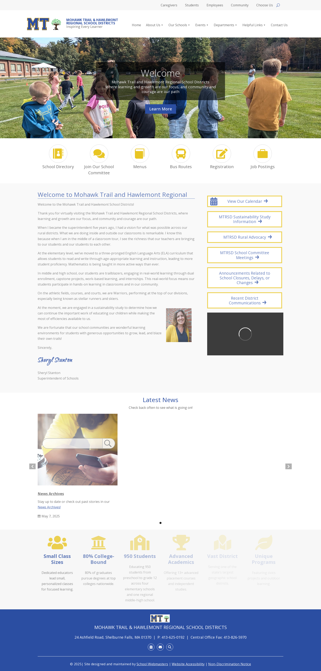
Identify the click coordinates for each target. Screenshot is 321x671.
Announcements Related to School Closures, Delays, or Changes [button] (244, 277)
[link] (44, 24)
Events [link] (202, 25)
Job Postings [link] (263, 166)
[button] (160, 523)
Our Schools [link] (179, 25)
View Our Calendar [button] (244, 201)
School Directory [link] (58, 166)
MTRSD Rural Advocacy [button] (244, 237)
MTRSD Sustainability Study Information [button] (245, 219)
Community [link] (240, 5)
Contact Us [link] (279, 25)
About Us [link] (155, 25)
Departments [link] (225, 25)
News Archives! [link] (49, 507)
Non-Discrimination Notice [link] (229, 664)
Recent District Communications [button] (245, 300)
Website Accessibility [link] (188, 664)
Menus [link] (140, 166)
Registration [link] (222, 166)
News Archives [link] (51, 493)
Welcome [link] (160, 73)
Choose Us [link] (264, 5)
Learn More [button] (160, 109)
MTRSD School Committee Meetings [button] (244, 255)
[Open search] (278, 5)
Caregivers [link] (169, 5)
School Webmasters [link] (152, 664)
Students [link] (192, 5)
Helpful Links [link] (254, 25)
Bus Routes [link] (181, 166)
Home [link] (136, 25)
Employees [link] (215, 5)
